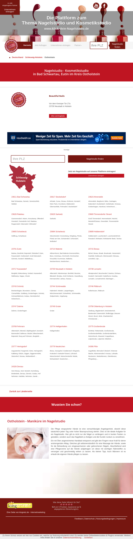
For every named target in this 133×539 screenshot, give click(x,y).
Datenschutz (89, 519)
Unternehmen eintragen (60, 45)
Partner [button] (78, 45)
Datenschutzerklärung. (72, 538)
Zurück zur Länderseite (20, 391)
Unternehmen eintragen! (96, 176)
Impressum (121, 519)
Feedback (79, 519)
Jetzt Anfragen (41, 45)
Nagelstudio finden (117, 45)
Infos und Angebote (58, 116)
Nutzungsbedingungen (105, 519)
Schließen (88, 538)
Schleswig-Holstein (33, 57)
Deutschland (16, 57)
